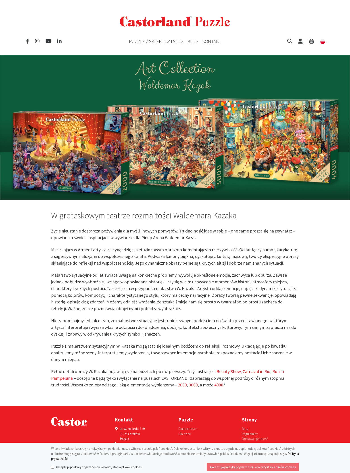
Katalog (174, 41)
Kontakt (211, 41)
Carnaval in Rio (256, 371)
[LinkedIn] (59, 41)
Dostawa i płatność (255, 439)
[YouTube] (48, 41)
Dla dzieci (184, 434)
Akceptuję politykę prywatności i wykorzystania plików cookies (99, 467)
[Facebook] (27, 41)
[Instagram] (37, 41)
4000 (218, 385)
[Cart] (311, 41)
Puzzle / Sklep (145, 41)
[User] (300, 41)
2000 (182, 385)
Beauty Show (229, 371)
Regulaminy (250, 434)
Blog (193, 41)
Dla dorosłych (188, 429)
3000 (193, 385)
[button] (289, 41)
